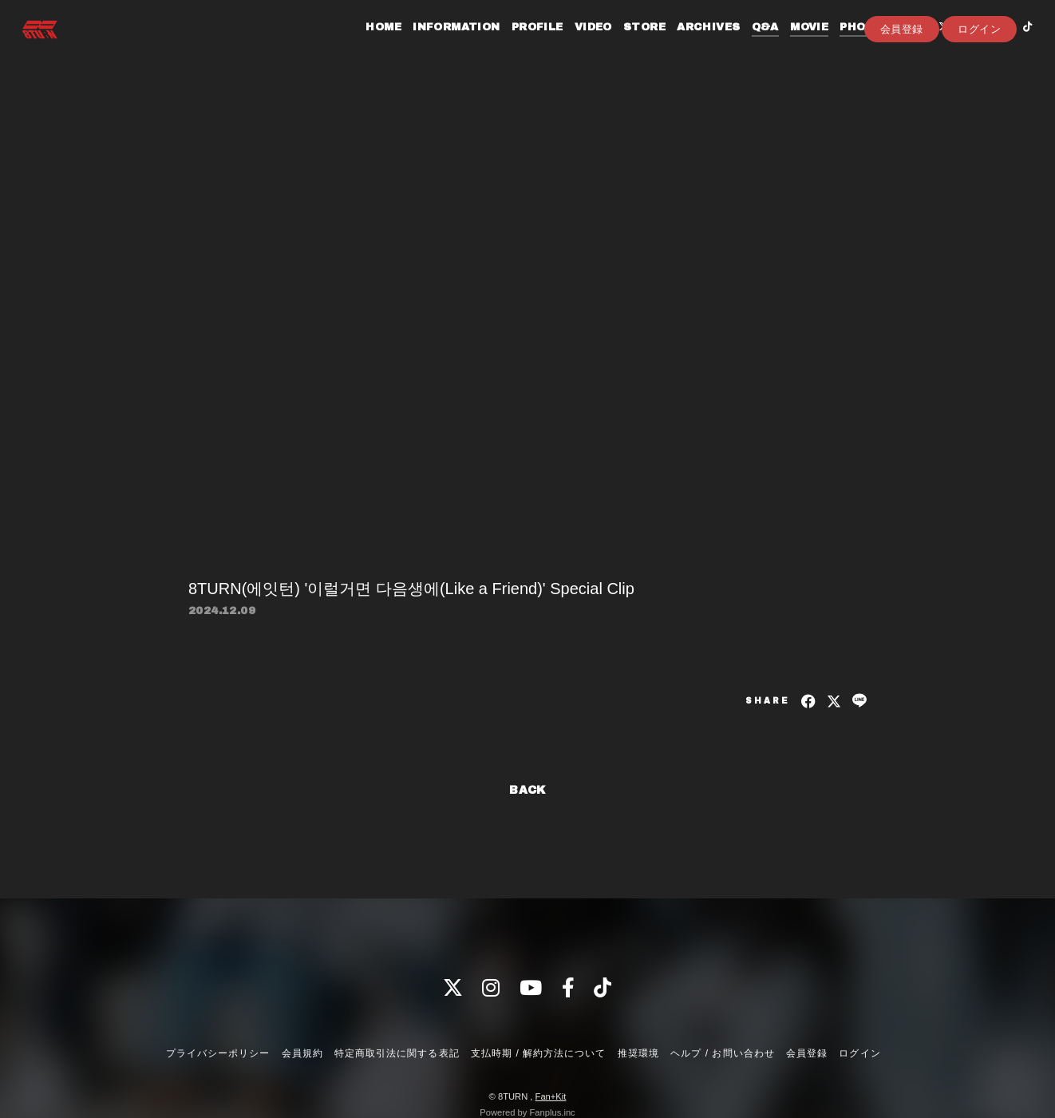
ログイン (979, 73)
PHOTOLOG (857, 46)
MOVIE (792, 46)
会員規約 (302, 1053)
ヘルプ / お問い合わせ (722, 1053)
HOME (367, 46)
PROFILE (521, 46)
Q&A (748, 46)
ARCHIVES (691, 46)
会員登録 (901, 73)
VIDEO (576, 46)
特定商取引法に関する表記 (396, 1053)
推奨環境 (638, 1053)
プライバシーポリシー (218, 1053)
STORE (628, 46)
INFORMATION (439, 46)
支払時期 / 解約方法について (539, 1053)
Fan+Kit (551, 1096)
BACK (527, 790)
